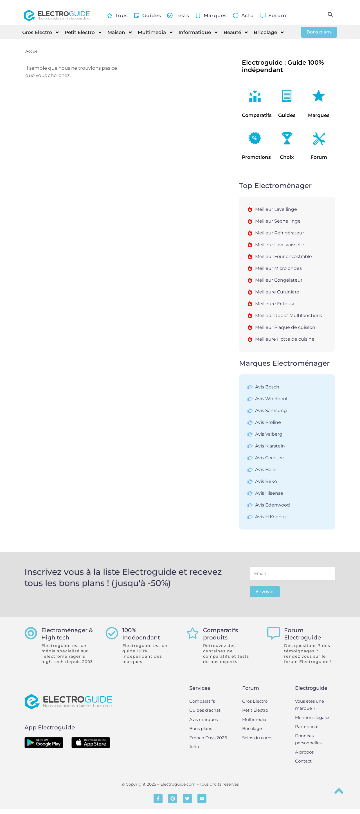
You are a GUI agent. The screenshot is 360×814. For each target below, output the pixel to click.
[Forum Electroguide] (274, 634)
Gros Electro (41, 32)
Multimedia (156, 32)
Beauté (236, 32)
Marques (319, 115)
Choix (287, 157)
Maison (120, 32)
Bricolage (269, 32)
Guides (287, 115)
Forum (318, 157)
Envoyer (264, 591)
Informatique (199, 32)
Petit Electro (83, 32)
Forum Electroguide (303, 634)
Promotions (256, 157)
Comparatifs (257, 115)
